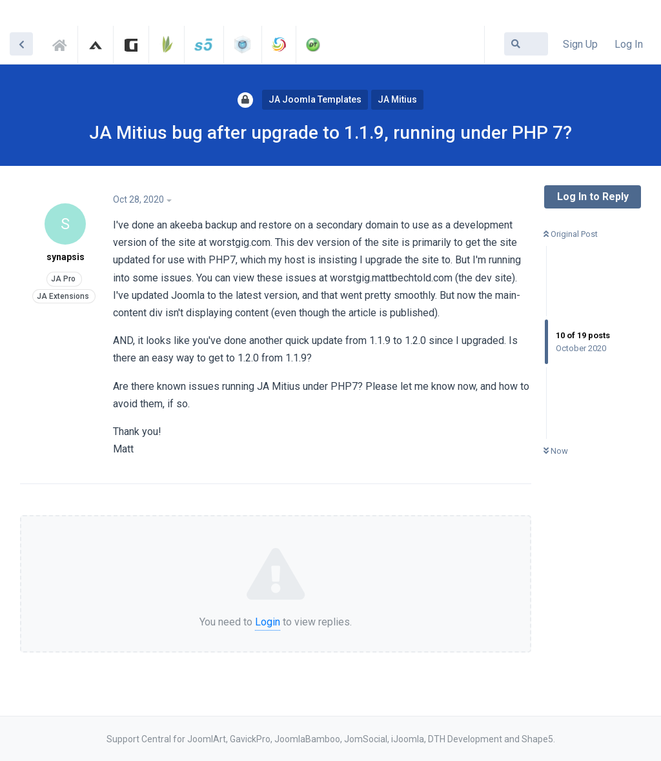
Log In (629, 44)
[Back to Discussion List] (21, 44)
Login (267, 622)
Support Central (63, 43)
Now (556, 451)
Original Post (571, 234)
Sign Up (580, 44)
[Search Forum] (526, 44)
